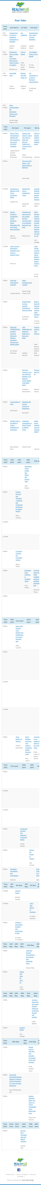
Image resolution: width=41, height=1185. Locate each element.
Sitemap (32, 1174)
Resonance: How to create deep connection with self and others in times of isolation (14, 58)
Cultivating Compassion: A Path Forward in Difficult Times (27, 425)
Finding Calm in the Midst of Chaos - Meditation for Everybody (15, 425)
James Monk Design (28, 1180)
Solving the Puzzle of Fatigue (31, 854)
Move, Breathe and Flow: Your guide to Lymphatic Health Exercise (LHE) (28, 745)
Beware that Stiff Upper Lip (24, 75)
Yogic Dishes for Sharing (19, 739)
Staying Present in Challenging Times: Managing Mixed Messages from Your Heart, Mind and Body (15, 220)
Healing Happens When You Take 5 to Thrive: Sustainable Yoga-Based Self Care (32, 1104)
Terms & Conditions (22, 1174)
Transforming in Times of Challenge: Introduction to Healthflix (13, 37)
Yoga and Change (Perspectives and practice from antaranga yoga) (30, 957)
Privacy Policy (10, 1174)
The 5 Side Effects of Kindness (33, 908)
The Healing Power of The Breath (33, 54)
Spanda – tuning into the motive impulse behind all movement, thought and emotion (35, 1008)
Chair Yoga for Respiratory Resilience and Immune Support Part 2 (15, 251)
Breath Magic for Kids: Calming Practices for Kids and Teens (27, 306)
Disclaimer (20, 1176)
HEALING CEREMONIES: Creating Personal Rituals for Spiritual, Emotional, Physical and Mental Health (15, 335)
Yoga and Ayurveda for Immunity (14, 283)
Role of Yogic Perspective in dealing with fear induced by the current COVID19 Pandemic (15, 140)
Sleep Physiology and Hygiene (27, 283)
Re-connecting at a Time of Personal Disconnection (33, 77)
